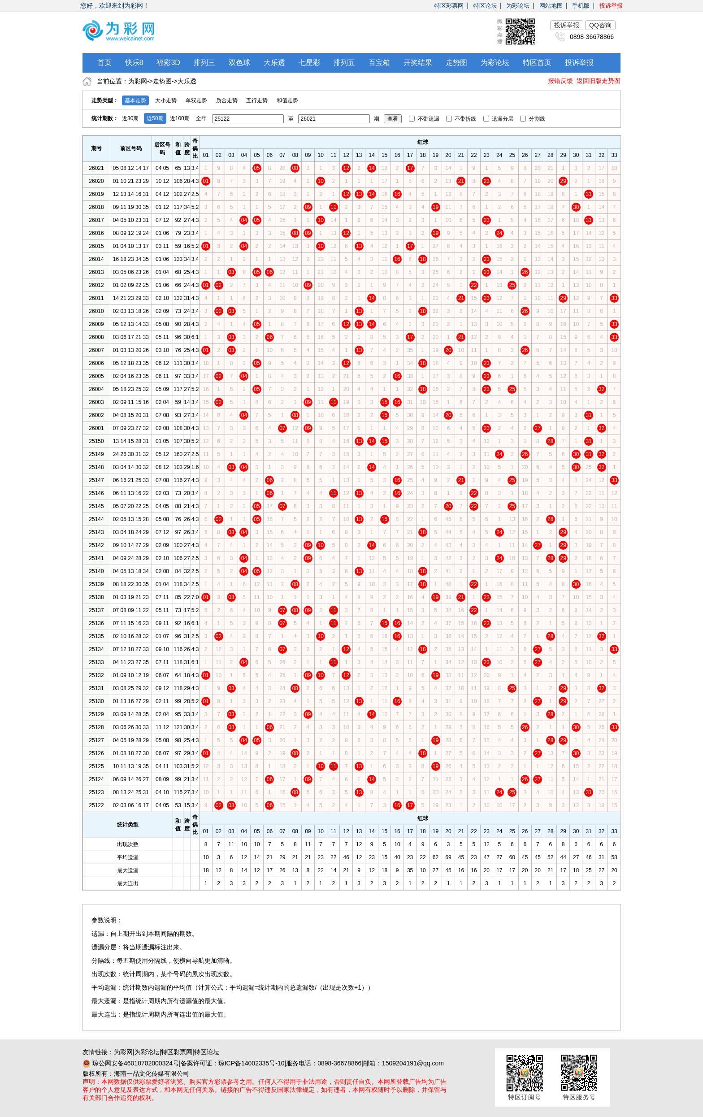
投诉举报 (611, 5)
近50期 (155, 118)
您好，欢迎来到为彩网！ (114, 5)
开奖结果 (418, 62)
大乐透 (274, 62)
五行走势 (257, 100)
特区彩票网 (449, 5)
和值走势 (287, 100)
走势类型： (104, 100)
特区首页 (537, 62)
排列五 (344, 62)
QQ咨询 (600, 25)
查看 (392, 119)
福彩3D (168, 62)
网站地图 (551, 5)
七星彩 (309, 62)
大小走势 (166, 100)
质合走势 (227, 100)
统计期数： (104, 118)
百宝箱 (379, 62)
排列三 (204, 62)
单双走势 (196, 100)
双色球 (239, 62)
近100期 (180, 118)
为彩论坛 (517, 5)
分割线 (532, 119)
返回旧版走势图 (599, 80)
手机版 (581, 5)
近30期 (130, 118)
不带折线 (462, 119)
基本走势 (135, 100)
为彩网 (137, 81)
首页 (104, 62)
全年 (201, 118)
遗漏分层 (499, 119)
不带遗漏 (425, 119)
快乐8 (134, 62)
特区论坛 (485, 5)
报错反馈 (560, 80)
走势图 (456, 62)
